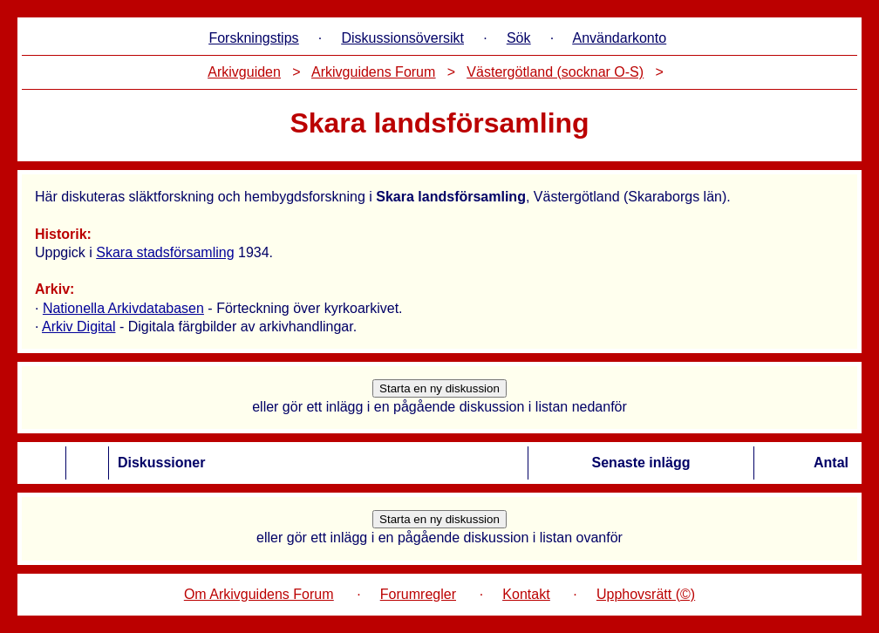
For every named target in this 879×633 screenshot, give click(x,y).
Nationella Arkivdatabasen (123, 308)
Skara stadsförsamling (165, 252)
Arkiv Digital (78, 326)
